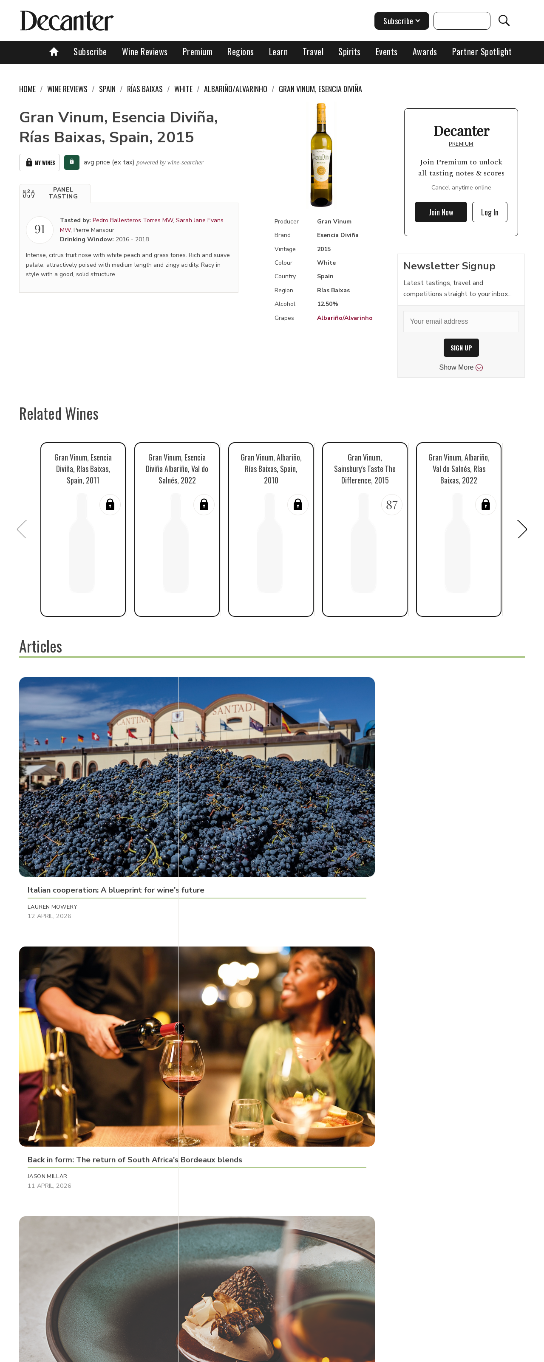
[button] (55, 191)
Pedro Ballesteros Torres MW (133, 218)
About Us (113, 1352)
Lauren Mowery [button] (52, 802)
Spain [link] (107, 88)
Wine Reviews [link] (67, 88)
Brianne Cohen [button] (217, 1142)
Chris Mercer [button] (215, 967)
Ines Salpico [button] (46, 967)
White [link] (183, 88)
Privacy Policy (287, 1352)
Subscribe (90, 51)
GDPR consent (404, 1352)
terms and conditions (346, 1352)
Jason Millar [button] (215, 802)
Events (387, 51)
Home (27, 88)
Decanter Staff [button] (385, 802)
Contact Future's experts (171, 1352)
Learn (278, 51)
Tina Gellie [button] (377, 1142)
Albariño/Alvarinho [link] (235, 88)
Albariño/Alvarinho (345, 318)
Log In (490, 212)
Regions (240, 51)
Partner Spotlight (482, 51)
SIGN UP (461, 347)
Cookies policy (236, 1352)
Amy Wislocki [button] (48, 1142)
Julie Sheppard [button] (383, 967)
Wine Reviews (145, 51)
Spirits (349, 51)
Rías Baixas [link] (145, 88)
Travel (313, 51)
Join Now (441, 212)
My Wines (39, 161)
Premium (198, 51)
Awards (425, 51)
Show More (461, 367)
